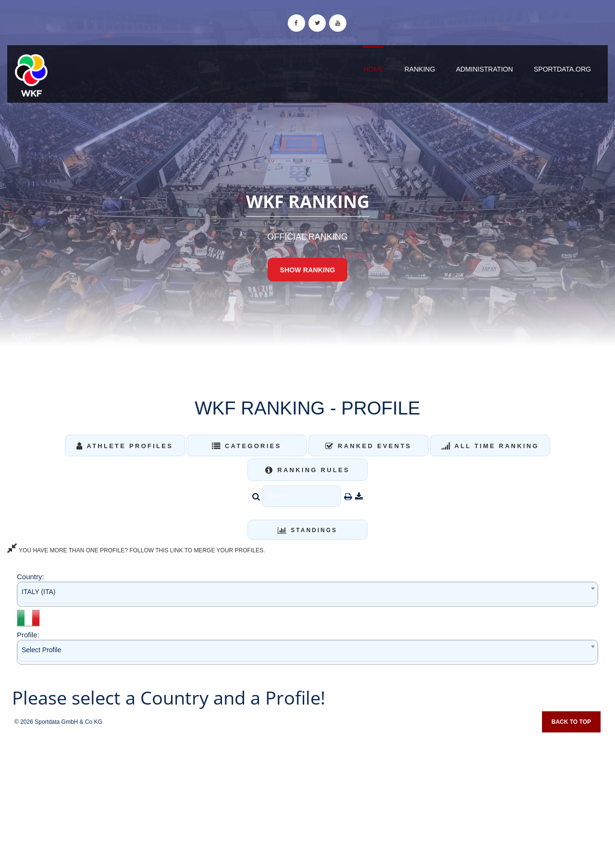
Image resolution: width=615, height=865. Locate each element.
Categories (247, 446)
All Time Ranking (490, 446)
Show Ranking (307, 270)
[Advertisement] (307, 795)
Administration (484, 69)
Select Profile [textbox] (41, 650)
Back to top (571, 722)
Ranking (420, 69)
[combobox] (307, 594)
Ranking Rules (307, 470)
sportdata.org (562, 69)
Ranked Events (368, 446)
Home (373, 69)
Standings (307, 530)
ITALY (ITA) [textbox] (39, 592)
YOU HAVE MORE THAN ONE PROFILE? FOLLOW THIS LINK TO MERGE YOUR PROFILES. (136, 550)
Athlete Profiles (124, 446)
